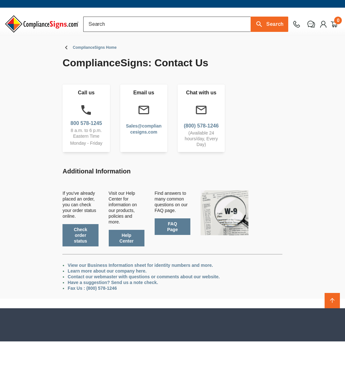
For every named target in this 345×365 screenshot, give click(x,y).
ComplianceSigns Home (94, 71)
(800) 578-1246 (201, 149)
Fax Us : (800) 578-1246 (92, 311)
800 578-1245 (86, 146)
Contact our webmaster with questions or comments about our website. (144, 300)
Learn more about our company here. (107, 294)
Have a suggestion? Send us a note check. (113, 306)
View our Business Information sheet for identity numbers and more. (140, 288)
